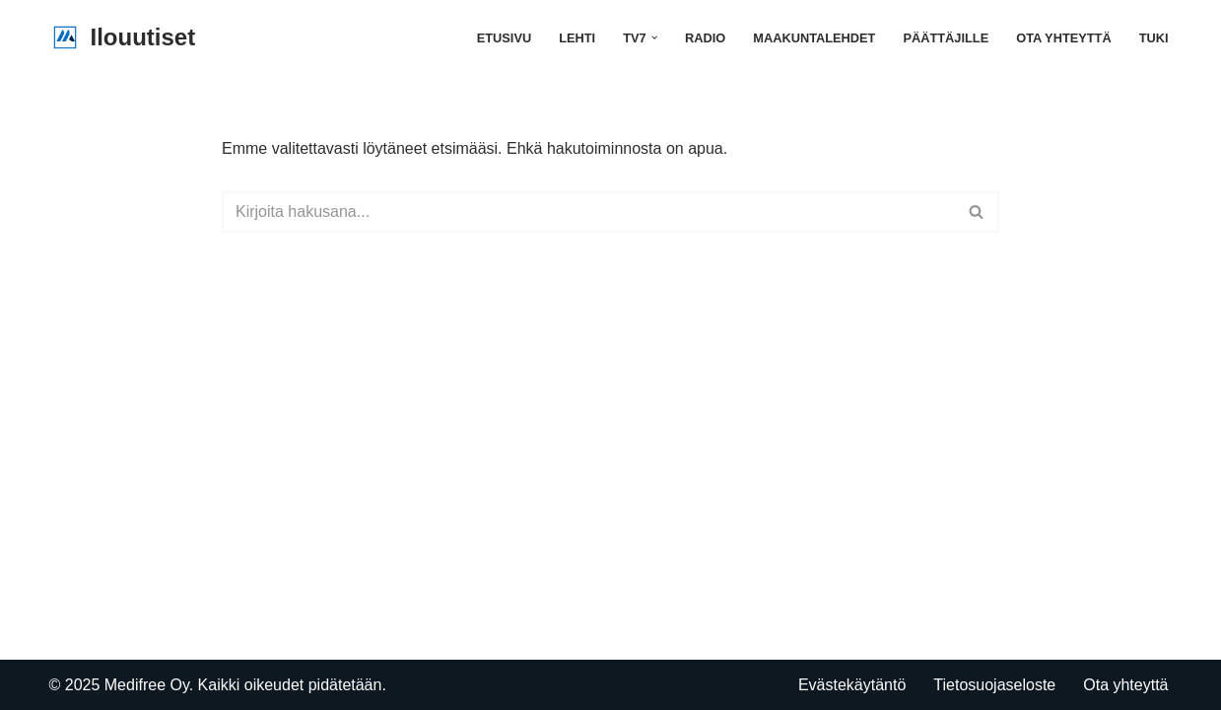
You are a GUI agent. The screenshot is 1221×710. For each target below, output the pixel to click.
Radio (705, 38)
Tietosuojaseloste (994, 684)
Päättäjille (945, 38)
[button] (654, 37)
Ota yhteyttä (1063, 38)
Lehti (577, 38)
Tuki (1154, 38)
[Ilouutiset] (122, 38)
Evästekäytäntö (852, 684)
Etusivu (504, 38)
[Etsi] (588, 212)
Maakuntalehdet (814, 38)
